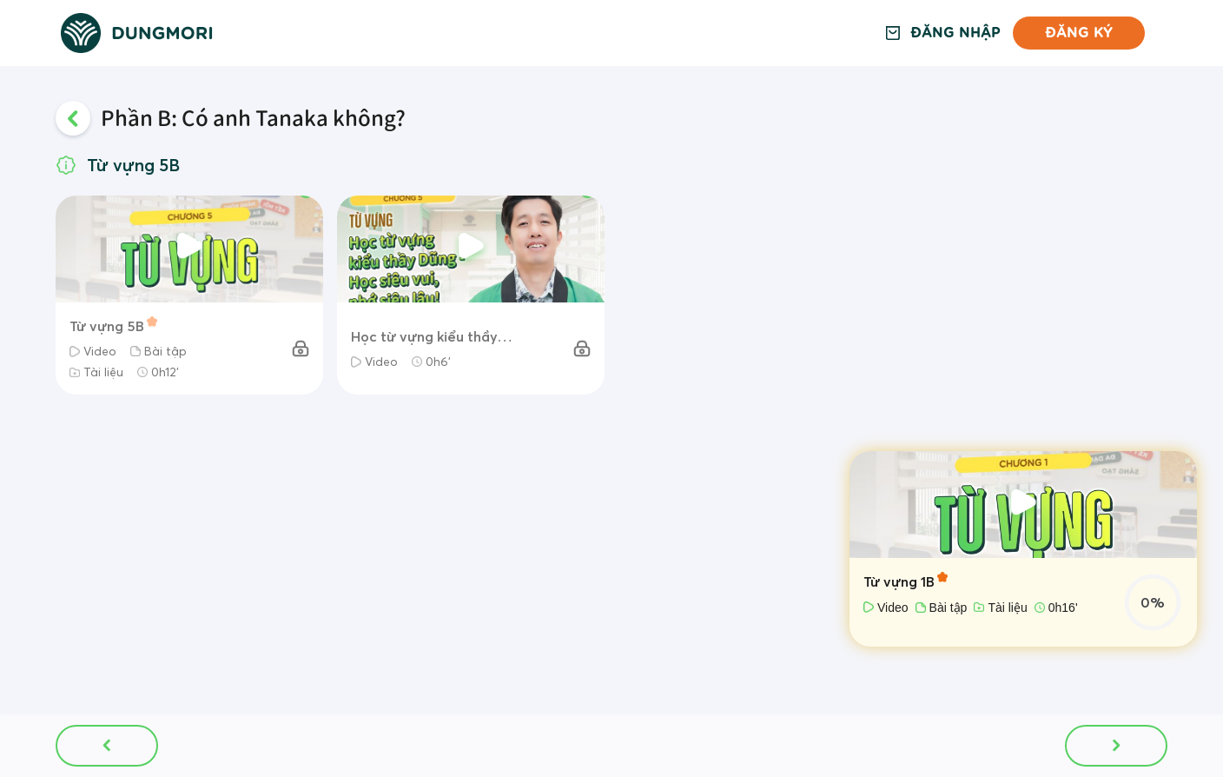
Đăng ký (1079, 32)
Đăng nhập (955, 33)
